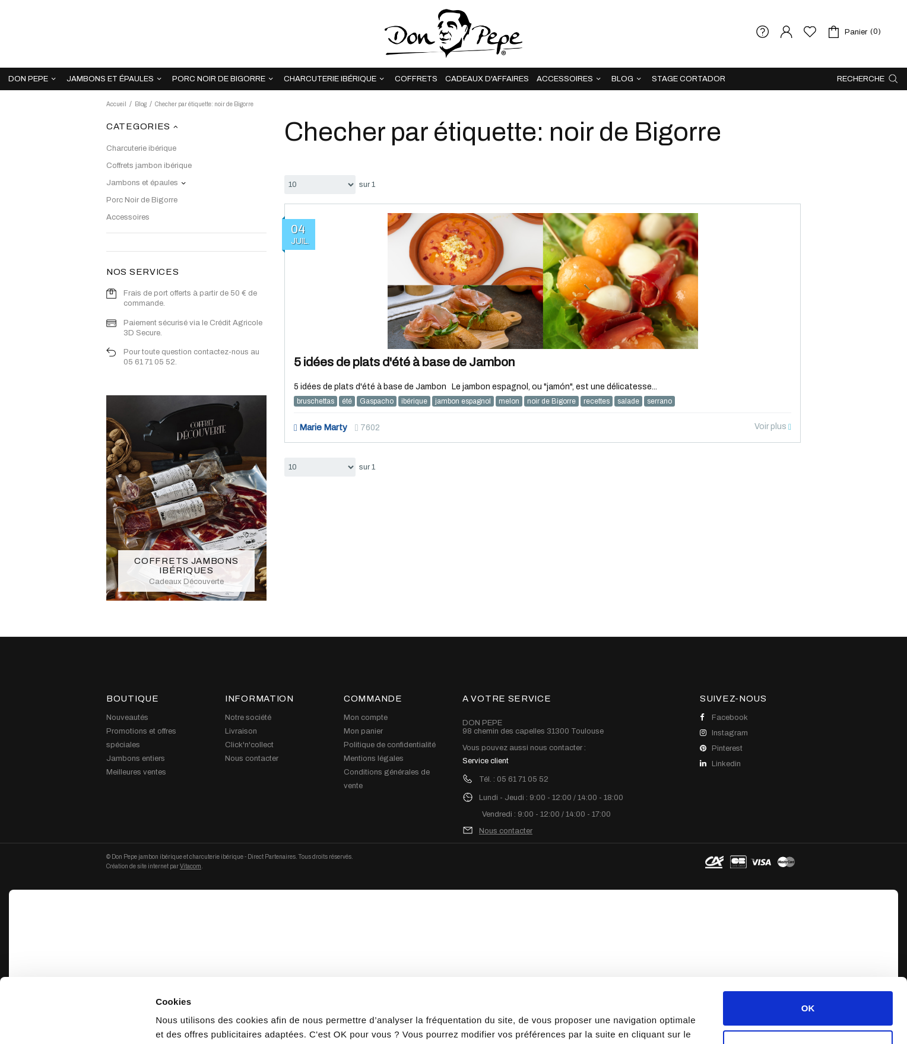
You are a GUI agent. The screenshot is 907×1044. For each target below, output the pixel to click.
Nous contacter (251, 758)
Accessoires (128, 217)
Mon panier (363, 731)
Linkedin (720, 764)
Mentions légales (374, 758)
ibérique (414, 401)
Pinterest (721, 748)
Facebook (724, 717)
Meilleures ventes (136, 772)
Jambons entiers (135, 758)
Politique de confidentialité (390, 745)
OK (808, 948)
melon (509, 401)
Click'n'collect (249, 745)
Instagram (724, 733)
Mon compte (366, 717)
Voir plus (772, 426)
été (347, 401)
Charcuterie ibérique (141, 148)
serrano (659, 401)
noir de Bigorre (551, 401)
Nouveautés (127, 717)
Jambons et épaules (142, 183)
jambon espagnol (463, 401)
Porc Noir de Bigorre (141, 200)
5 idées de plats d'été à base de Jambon (404, 362)
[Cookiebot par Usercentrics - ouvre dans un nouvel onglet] (77, 1021)
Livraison (241, 731)
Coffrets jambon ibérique (149, 165)
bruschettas (315, 401)
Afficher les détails (196, 1021)
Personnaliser (808, 986)
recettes (596, 401)
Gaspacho (377, 401)
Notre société (248, 717)
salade (628, 401)
